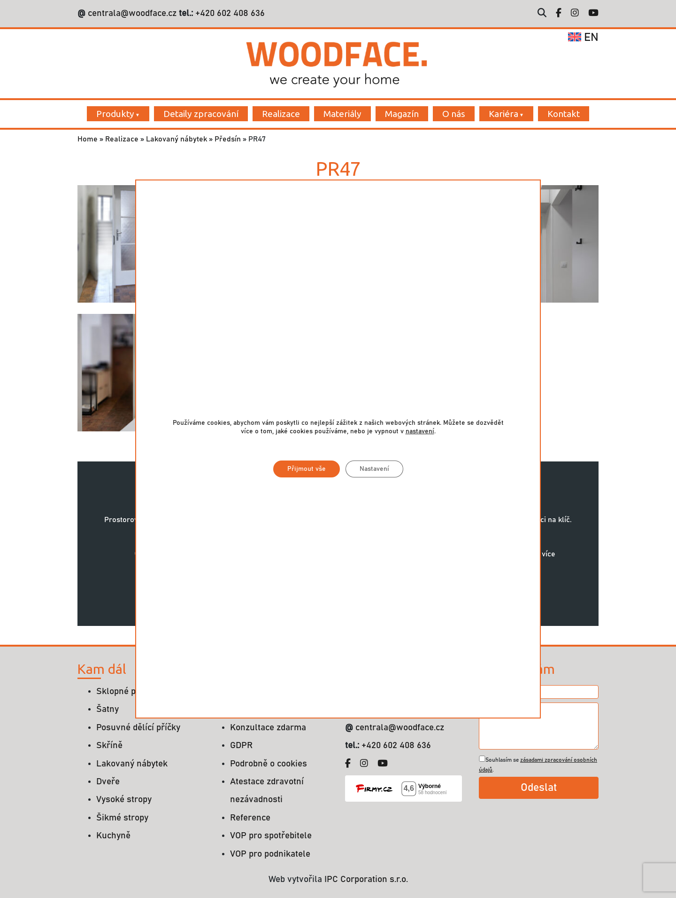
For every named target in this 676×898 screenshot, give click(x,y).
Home (87, 139)
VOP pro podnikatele (270, 854)
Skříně (109, 745)
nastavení (420, 432)
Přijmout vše (306, 469)
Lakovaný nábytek (176, 139)
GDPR (241, 745)
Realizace (281, 114)
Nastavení (374, 469)
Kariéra (503, 114)
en (583, 37)
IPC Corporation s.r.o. (366, 879)
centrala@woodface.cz (132, 13)
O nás (453, 114)
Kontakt (563, 114)
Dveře (108, 781)
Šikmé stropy (122, 817)
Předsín (228, 139)
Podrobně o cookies (268, 763)
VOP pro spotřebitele (271, 835)
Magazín (402, 114)
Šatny (107, 709)
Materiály (342, 114)
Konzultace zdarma (268, 727)
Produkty (115, 114)
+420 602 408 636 (229, 13)
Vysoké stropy (124, 799)
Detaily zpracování (200, 114)
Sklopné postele (128, 691)
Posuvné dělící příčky (138, 727)
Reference (250, 817)
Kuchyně (113, 835)
